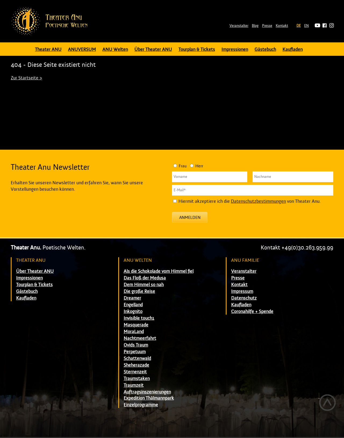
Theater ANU (48, 49)
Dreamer (132, 298)
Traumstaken (137, 378)
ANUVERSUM (82, 49)
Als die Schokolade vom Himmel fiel (159, 271)
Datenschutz (244, 298)
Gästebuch (265, 49)
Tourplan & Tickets (196, 49)
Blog (255, 26)
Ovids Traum (136, 345)
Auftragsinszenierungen (147, 392)
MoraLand (134, 331)
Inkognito (133, 311)
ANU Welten (115, 49)
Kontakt (282, 26)
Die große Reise (139, 291)
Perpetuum (135, 352)
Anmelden (189, 217)
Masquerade (136, 325)
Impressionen (234, 49)
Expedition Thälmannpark (149, 398)
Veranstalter (239, 26)
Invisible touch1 (139, 318)
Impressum (242, 291)
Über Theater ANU (153, 49)
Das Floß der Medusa (145, 278)
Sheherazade (136, 365)
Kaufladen (292, 49)
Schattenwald (137, 358)
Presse (267, 26)
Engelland (133, 305)
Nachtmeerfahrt (140, 338)
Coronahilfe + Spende (252, 311)
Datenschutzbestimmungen (258, 201)
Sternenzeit (135, 372)
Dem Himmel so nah (144, 285)
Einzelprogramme (141, 405)
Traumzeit (134, 385)
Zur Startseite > (26, 78)
